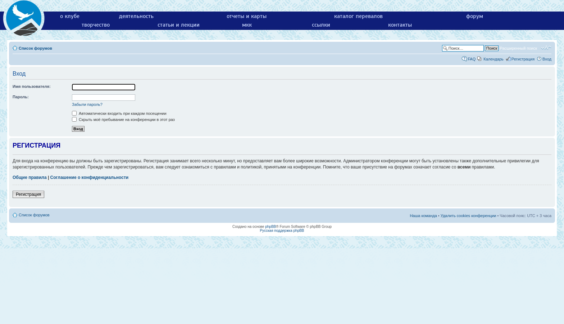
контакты (400, 24)
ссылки (321, 24)
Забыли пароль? (87, 104)
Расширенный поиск (518, 48)
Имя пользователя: (32, 86)
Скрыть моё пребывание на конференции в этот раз (123, 119)
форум (474, 16)
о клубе (69, 16)
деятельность (136, 16)
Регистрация (523, 59)
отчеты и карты (247, 16)
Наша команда (423, 215)
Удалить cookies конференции (468, 215)
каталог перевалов (358, 16)
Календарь (493, 59)
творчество (96, 24)
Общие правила (30, 177)
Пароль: (21, 97)
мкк (247, 24)
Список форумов (35, 48)
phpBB (270, 227)
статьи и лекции (179, 24)
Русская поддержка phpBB (282, 231)
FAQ (472, 59)
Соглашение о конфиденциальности (89, 177)
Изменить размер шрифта (546, 48)
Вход (546, 59)
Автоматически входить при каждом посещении (119, 113)
